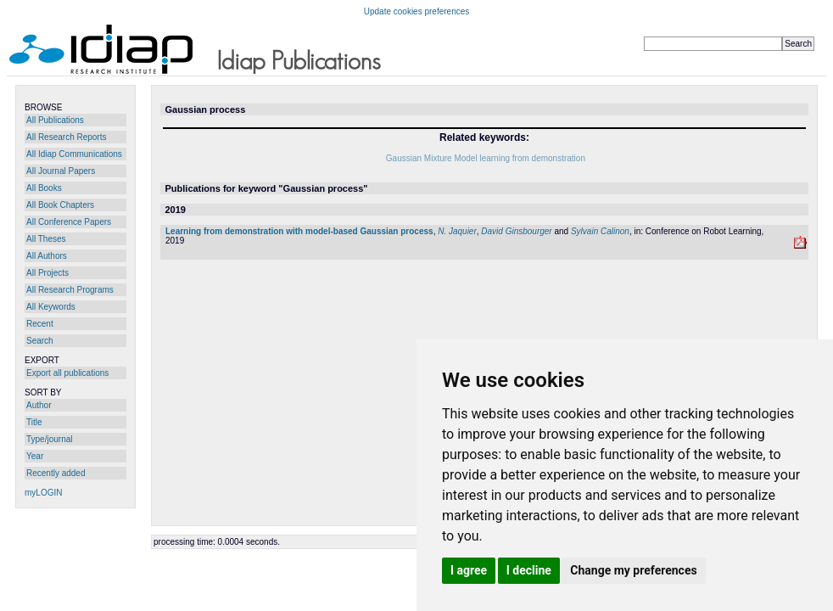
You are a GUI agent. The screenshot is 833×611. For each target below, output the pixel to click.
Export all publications (67, 373)
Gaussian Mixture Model (432, 158)
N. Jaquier (457, 231)
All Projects (47, 272)
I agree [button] (468, 570)
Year (34, 456)
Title (34, 422)
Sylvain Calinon (600, 231)
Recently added (56, 473)
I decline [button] (528, 570)
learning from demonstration (532, 158)
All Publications (55, 120)
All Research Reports (66, 137)
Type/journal (49, 439)
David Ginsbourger (516, 231)
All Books (44, 188)
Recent (39, 323)
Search (39, 340)
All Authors (46, 256)
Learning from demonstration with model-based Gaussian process (299, 231)
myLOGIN (43, 492)
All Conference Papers (68, 222)
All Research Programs (70, 289)
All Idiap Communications (74, 154)
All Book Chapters (60, 205)
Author (38, 405)
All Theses (46, 239)
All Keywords (50, 306)
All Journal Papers (60, 171)
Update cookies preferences (417, 11)
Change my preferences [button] (633, 570)
